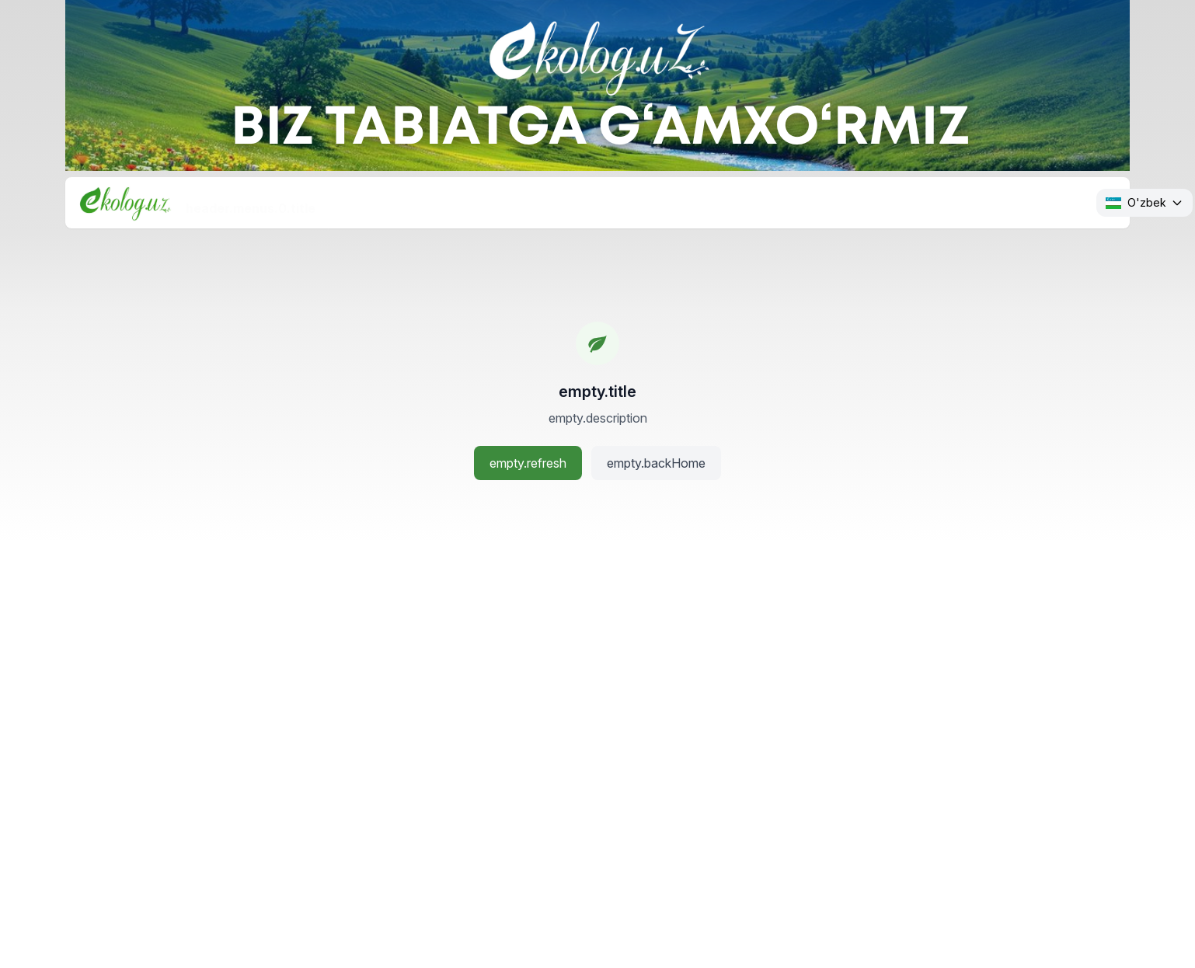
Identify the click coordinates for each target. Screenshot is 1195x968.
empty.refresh (527, 463)
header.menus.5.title (1019, 202)
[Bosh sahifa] (125, 202)
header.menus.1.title (403, 202)
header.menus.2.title (556, 202)
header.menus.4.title (865, 202)
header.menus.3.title (710, 202)
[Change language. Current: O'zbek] (1144, 203)
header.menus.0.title (250, 202)
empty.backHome (656, 463)
